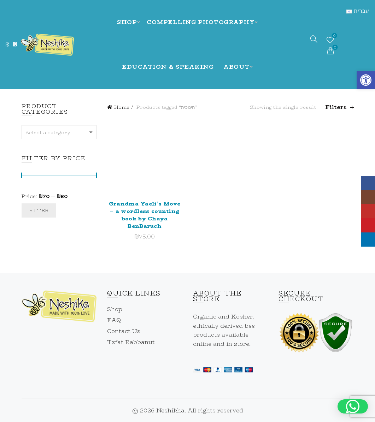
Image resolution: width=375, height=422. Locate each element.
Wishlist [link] (334, 36)
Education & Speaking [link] (167, 66)
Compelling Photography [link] (200, 22)
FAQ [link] (114, 320)
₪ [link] (15, 44)
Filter (39, 210)
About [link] (236, 66)
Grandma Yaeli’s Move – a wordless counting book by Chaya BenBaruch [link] (145, 215)
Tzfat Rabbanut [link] (131, 342)
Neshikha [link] (170, 410)
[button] (353, 406)
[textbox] (59, 132)
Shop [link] (127, 22)
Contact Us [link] (123, 331)
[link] (366, 80)
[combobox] (59, 132)
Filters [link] (336, 107)
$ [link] (7, 44)
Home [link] (121, 107)
